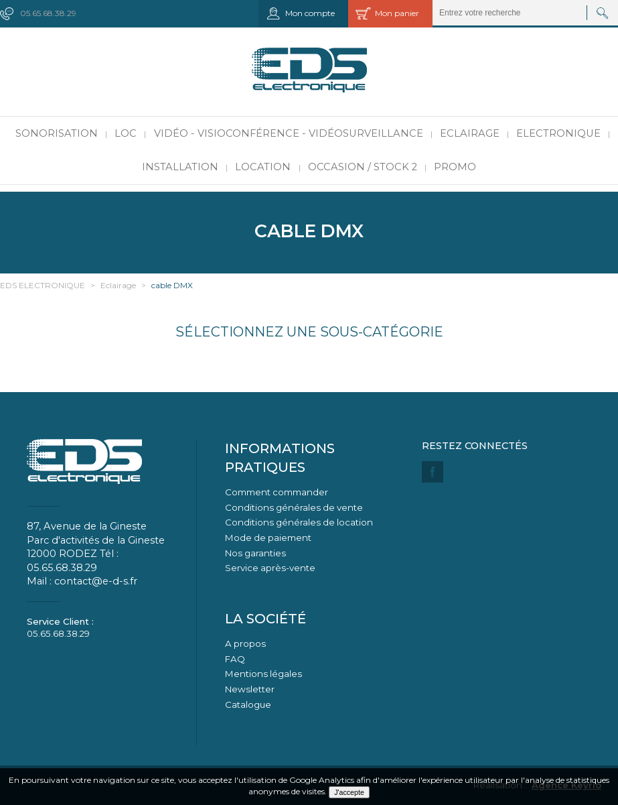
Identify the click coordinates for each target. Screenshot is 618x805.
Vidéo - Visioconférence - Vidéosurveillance (288, 133)
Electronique (558, 133)
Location (263, 167)
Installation (180, 167)
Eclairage (469, 133)
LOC (125, 133)
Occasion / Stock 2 (362, 167)
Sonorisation (56, 133)
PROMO (455, 167)
